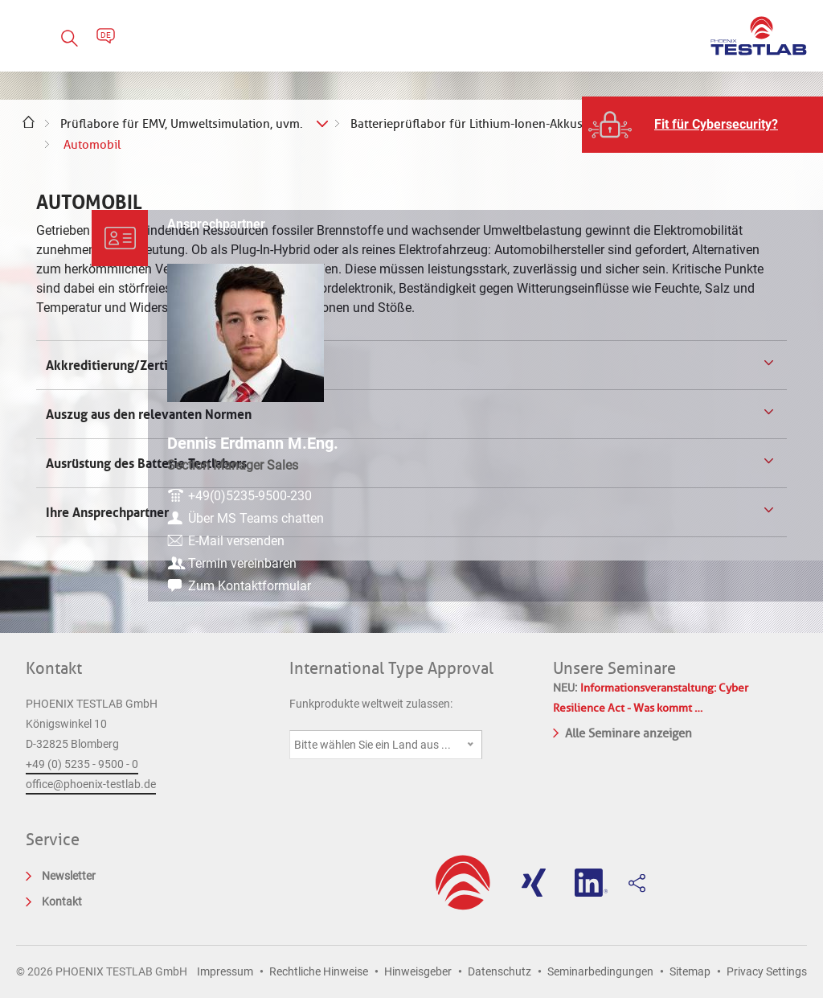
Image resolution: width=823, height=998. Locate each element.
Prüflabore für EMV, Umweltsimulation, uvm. (181, 124)
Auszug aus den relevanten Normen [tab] (147, 414)
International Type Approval (391, 668)
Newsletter (69, 875)
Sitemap (689, 971)
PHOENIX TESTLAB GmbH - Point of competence (758, 35)
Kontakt (54, 668)
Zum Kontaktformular (736, 584)
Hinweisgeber (418, 971)
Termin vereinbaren (729, 561)
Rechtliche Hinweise (318, 971)
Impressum (225, 971)
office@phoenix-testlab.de (91, 784)
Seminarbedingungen (600, 971)
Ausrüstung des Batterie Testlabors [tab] (145, 463)
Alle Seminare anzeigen (622, 732)
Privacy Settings (767, 971)
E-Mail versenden (723, 539)
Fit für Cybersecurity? (716, 124)
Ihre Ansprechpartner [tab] (109, 512)
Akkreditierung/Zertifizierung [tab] (131, 365)
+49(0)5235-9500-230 (737, 475)
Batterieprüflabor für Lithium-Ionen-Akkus (466, 124)
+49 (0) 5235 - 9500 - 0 (82, 764)
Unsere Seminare (614, 668)
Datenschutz (499, 971)
